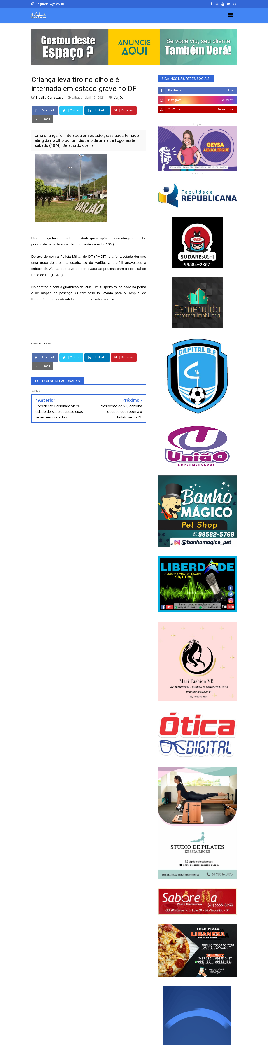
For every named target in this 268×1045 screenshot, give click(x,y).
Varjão (118, 97)
